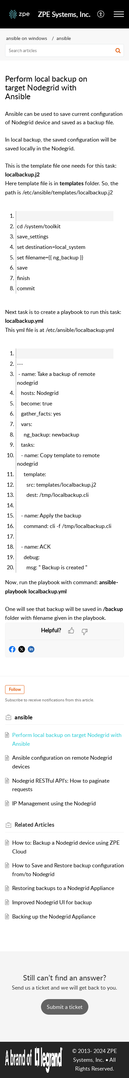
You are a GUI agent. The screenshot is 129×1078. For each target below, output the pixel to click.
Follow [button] (15, 689)
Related (34, 824)
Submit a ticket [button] (65, 1007)
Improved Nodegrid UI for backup (52, 902)
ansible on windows (26, 38)
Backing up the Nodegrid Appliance (53, 916)
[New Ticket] (64, 1007)
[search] (64, 50)
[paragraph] (64, 366)
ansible (64, 38)
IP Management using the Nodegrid (54, 803)
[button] (119, 14)
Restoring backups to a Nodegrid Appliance (63, 888)
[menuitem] (101, 14)
